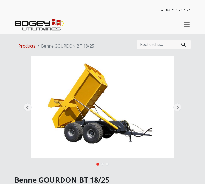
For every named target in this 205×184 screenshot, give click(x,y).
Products (27, 46)
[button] (27, 107)
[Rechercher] (183, 44)
